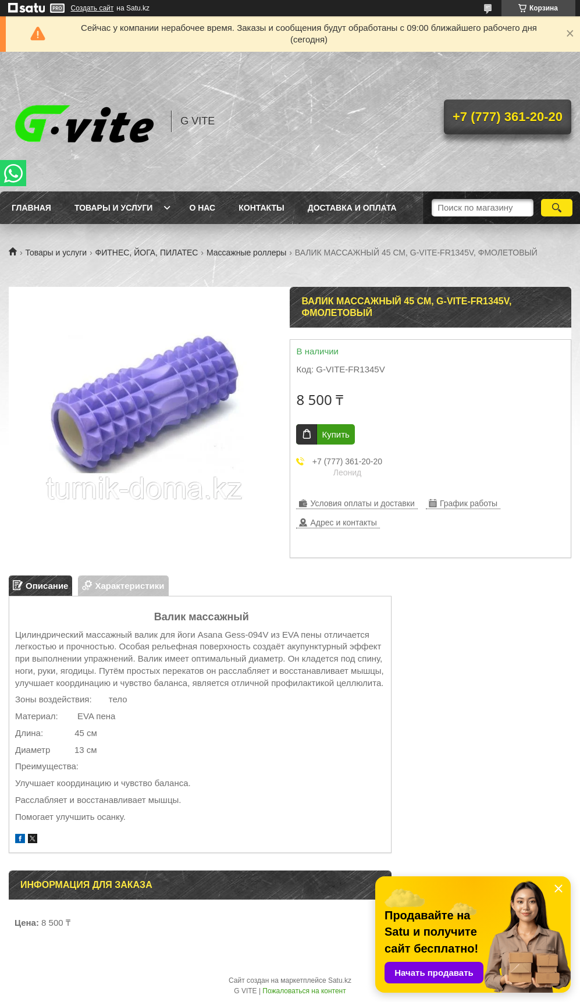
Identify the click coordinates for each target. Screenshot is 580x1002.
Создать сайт (92, 8)
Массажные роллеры (246, 252)
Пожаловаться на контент (304, 991)
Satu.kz (339, 980)
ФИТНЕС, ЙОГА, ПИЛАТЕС (146, 252)
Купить (335, 434)
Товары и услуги (113, 207)
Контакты (261, 207)
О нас (202, 207)
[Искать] (556, 207)
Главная (31, 207)
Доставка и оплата (352, 207)
